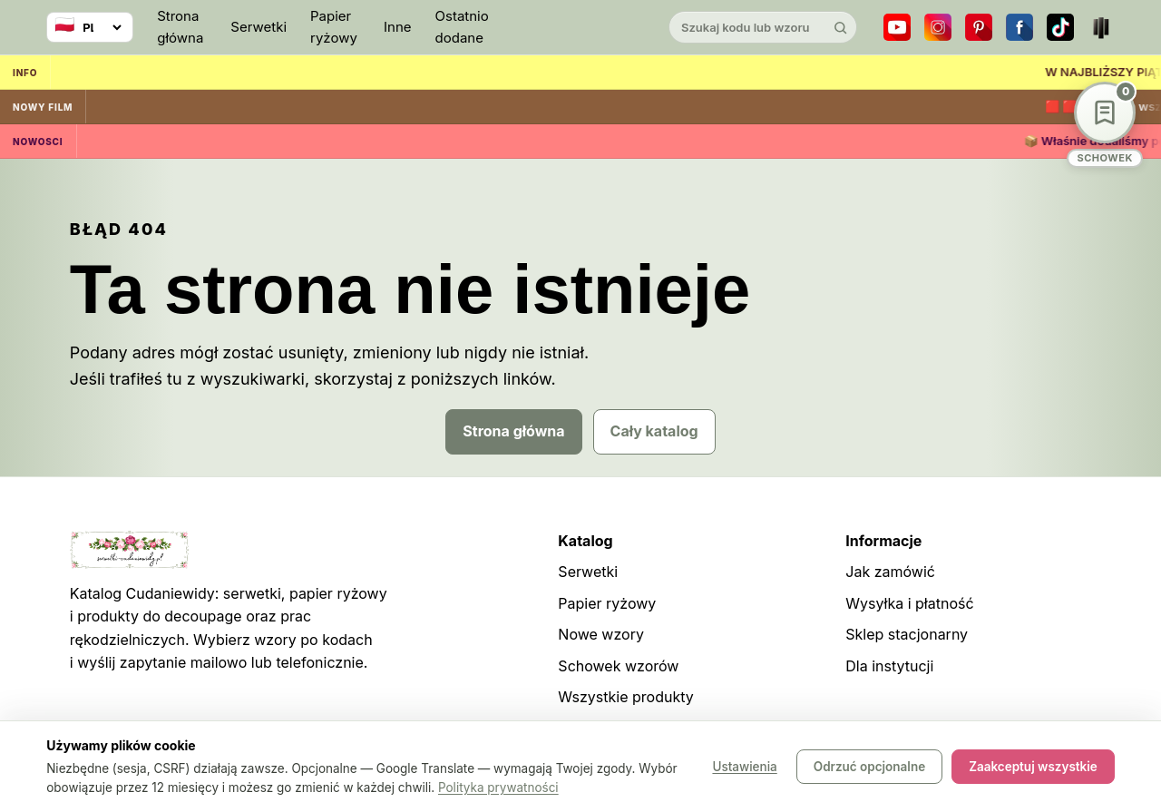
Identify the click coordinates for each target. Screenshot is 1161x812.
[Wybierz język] (89, 27)
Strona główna (180, 26)
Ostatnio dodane (462, 26)
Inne (398, 26)
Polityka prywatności (498, 787)
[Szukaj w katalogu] (747, 27)
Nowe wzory (601, 634)
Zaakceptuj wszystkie (1033, 766)
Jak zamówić (890, 572)
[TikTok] (1060, 27)
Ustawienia (744, 766)
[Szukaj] (840, 27)
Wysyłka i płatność (909, 603)
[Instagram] (937, 27)
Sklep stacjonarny (906, 634)
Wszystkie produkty (625, 697)
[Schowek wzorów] (1105, 125)
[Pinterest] (978, 27)
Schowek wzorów (618, 666)
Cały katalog (654, 431)
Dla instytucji (889, 666)
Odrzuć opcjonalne (869, 766)
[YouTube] (897, 27)
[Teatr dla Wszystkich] (1101, 27)
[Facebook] (1019, 27)
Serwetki (258, 26)
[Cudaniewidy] (580, 27)
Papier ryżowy (333, 26)
